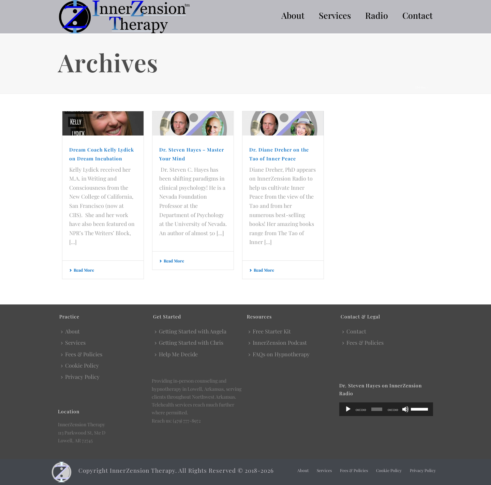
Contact (417, 15)
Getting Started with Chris (189, 342)
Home (420, 87)
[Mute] (405, 409)
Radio (376, 15)
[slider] (376, 409)
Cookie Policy (80, 365)
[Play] (348, 409)
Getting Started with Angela (190, 331)
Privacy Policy (80, 376)
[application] (386, 409)
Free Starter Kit (270, 331)
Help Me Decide (176, 354)
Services (335, 15)
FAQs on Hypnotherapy (279, 354)
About (292, 15)
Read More (81, 270)
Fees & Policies (81, 354)
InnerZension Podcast (278, 342)
